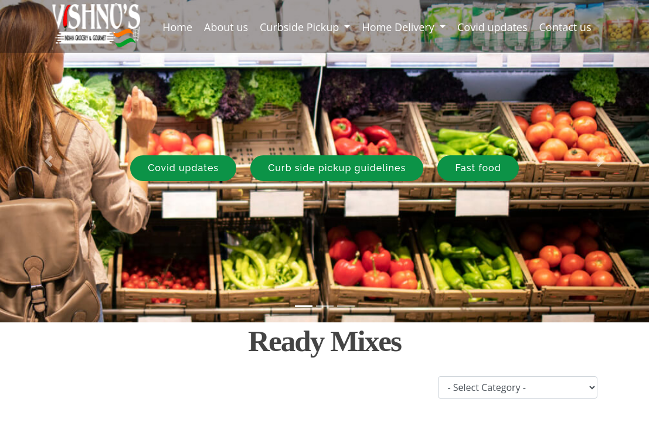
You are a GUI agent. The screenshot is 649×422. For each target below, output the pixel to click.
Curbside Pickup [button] (301, 27)
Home (180, 26)
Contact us (565, 27)
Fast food (478, 167)
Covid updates (492, 27)
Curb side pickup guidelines (337, 167)
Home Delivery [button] (399, 27)
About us (226, 27)
